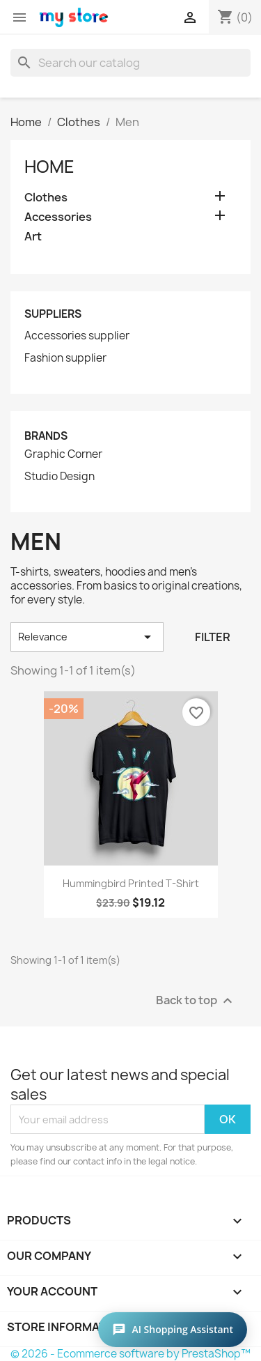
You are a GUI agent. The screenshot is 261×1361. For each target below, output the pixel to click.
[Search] (130, 63)
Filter (212, 637)
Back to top (196, 1001)
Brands (46, 436)
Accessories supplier (76, 336)
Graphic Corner (63, 454)
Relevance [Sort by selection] (87, 637)
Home (49, 166)
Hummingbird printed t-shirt (131, 883)
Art (33, 236)
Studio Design (59, 477)
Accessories (58, 217)
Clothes (46, 197)
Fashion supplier (65, 358)
